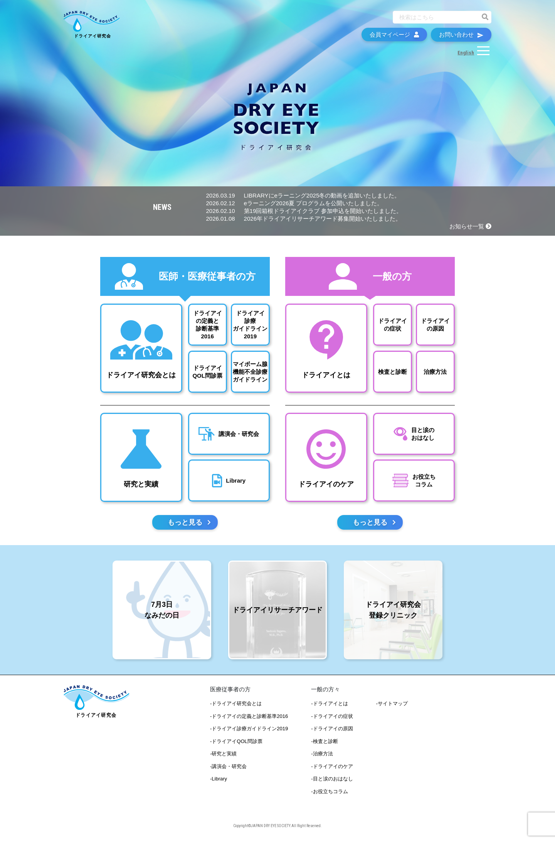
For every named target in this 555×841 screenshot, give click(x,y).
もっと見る (189, 523)
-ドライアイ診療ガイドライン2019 (249, 729)
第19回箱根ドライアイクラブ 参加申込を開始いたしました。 (304, 211)
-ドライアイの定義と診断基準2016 (249, 716)
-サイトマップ (392, 704)
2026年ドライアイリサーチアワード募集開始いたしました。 (303, 218)
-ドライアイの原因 (332, 729)
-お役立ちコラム (329, 792)
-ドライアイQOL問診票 (236, 742)
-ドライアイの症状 (332, 716)
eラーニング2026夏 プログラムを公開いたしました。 (294, 203)
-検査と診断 (324, 742)
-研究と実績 (223, 754)
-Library (218, 779)
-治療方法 (322, 754)
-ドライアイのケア (332, 767)
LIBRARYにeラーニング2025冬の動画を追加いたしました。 (303, 195)
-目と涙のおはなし (332, 779)
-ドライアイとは (329, 704)
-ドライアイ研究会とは (236, 704)
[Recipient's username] (435, 18)
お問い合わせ (461, 36)
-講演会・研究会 (228, 767)
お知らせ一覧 (470, 226)
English (465, 54)
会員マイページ (394, 36)
